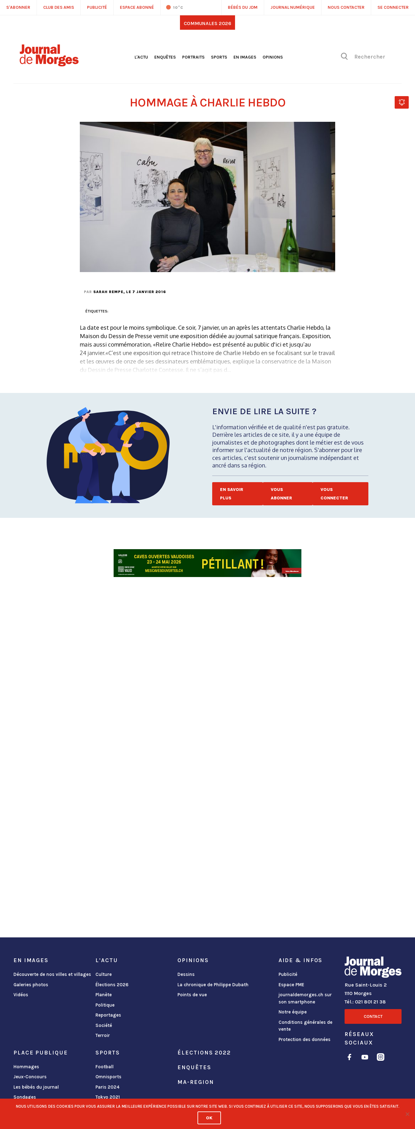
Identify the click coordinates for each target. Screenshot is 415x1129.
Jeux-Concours (30, 1077)
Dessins (186, 974)
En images (244, 57)
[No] (407, 1114)
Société (103, 1025)
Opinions (273, 57)
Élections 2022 (204, 1052)
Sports (219, 57)
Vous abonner (281, 494)
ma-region (195, 1082)
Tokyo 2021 (107, 1097)
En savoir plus (231, 494)
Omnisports (108, 1077)
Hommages (26, 1067)
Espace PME (291, 984)
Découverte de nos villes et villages (52, 974)
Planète (103, 995)
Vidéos (20, 995)
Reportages (108, 1015)
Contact (373, 1016)
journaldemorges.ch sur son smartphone (305, 998)
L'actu (141, 57)
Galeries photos (30, 984)
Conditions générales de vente (305, 1025)
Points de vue (192, 995)
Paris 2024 (107, 1087)
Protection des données (304, 1039)
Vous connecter (334, 494)
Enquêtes (165, 57)
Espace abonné (137, 7)
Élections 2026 (112, 984)
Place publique (40, 1052)
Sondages (24, 1097)
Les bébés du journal (36, 1087)
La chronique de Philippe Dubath (212, 984)
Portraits (193, 57)
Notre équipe (293, 1012)
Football (104, 1067)
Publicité (288, 974)
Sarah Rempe (108, 292)
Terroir (102, 1035)
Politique (105, 1005)
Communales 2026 (207, 23)
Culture (103, 974)
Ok (209, 1118)
